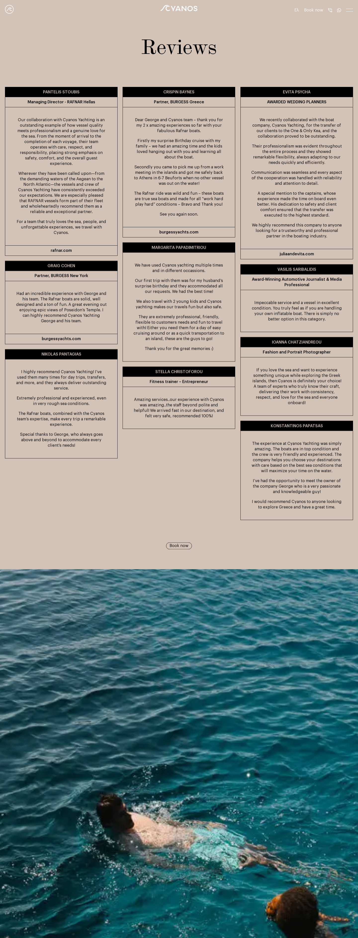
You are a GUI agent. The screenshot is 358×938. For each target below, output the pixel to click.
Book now (179, 549)
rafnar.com (61, 251)
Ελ (296, 10)
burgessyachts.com (178, 232)
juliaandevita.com (296, 254)
